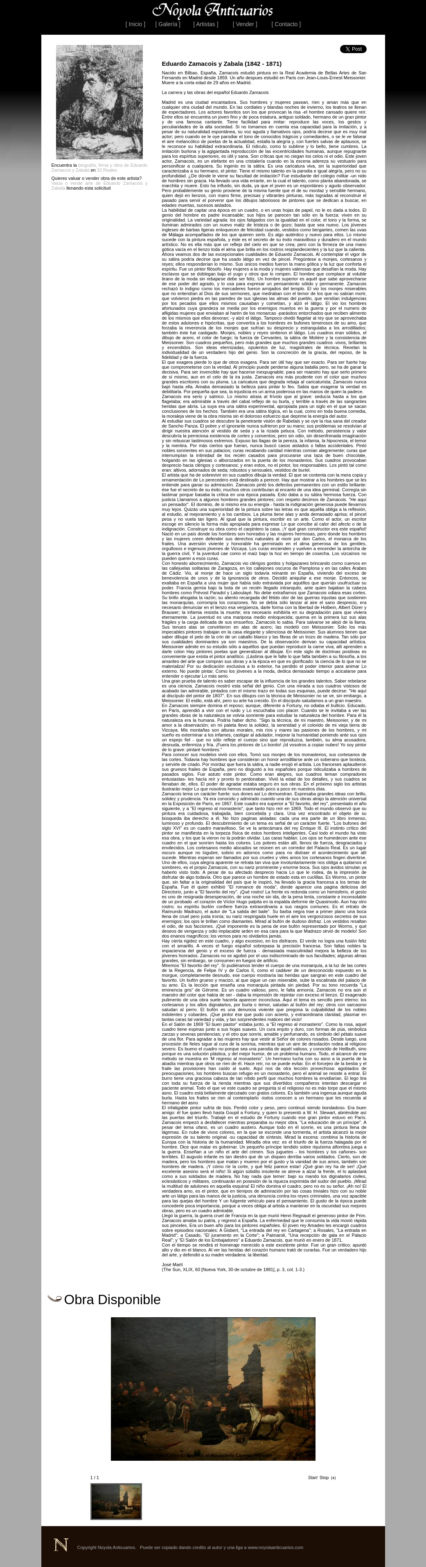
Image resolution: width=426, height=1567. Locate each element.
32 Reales (107, 170)
